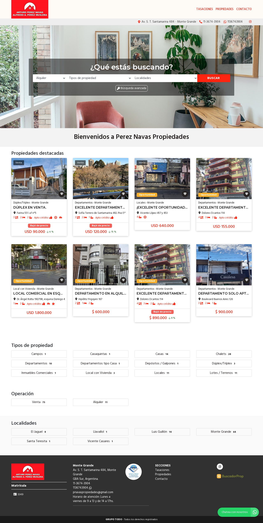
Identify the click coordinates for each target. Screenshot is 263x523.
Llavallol (100, 432)
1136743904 (82, 488)
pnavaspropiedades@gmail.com (93, 492)
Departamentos (39, 363)
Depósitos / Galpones (162, 363)
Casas (162, 354)
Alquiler (100, 402)
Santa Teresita (39, 441)
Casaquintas (100, 354)
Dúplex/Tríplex (224, 363)
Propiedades (224, 9)
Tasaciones (204, 9)
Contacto (244, 9)
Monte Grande (224, 432)
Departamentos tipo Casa (101, 363)
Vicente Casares (101, 441)
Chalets (224, 354)
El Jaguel (39, 432)
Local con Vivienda (101, 373)
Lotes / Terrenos (224, 373)
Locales (162, 373)
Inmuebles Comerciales (39, 373)
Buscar (213, 78)
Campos (39, 354)
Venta (39, 402)
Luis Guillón (162, 432)
